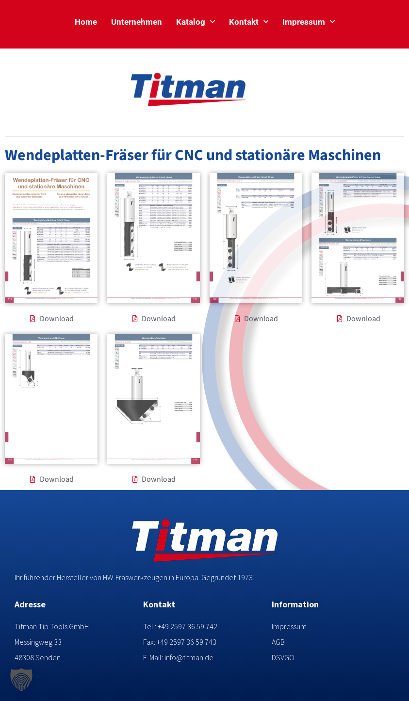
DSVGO (283, 657)
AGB (278, 642)
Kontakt (248, 22)
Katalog (195, 22)
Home (86, 22)
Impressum (308, 22)
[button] (21, 679)
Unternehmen (136, 22)
